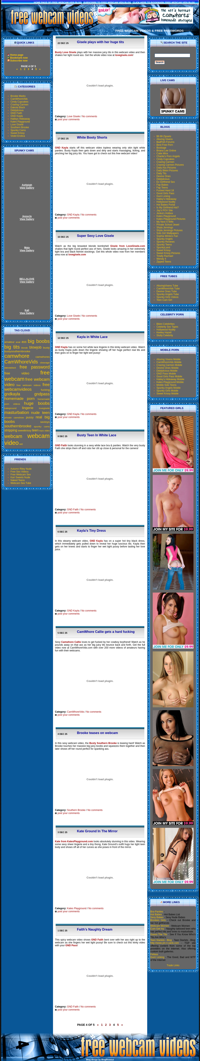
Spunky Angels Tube (168, 294)
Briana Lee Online (166, 150)
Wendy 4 (161, 258)
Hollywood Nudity (166, 201)
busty (46, 347)
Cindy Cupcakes (19, 101)
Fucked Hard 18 (165, 190)
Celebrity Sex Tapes (167, 326)
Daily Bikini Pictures (167, 170)
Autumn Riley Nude (21, 468)
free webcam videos (29, 385)
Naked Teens (18, 480)
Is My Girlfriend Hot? (168, 207)
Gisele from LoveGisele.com (127, 246)
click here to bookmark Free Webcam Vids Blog (164, 2)
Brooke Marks (18, 96)
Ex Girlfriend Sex (166, 181)
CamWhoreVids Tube (168, 288)
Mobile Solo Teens (167, 385)
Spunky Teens (164, 244)
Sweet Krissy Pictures (168, 253)
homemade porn (19, 398)
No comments (89, 116)
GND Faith (16, 113)
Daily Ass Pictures (166, 167)
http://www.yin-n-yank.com (164, 943)
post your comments (67, 119)
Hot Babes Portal (166, 204)
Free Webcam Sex (21, 474)
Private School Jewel (168, 224)
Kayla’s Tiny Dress (91, 530)
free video (16, 373)
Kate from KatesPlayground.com (74, 841)
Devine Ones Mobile (168, 367)
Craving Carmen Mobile (169, 365)
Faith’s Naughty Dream (95, 929)
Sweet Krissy (18, 133)
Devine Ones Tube (167, 291)
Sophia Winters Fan (167, 236)
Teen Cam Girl (164, 300)
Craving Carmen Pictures (170, 164)
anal (18, 342)
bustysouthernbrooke (17, 351)
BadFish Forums (166, 142)
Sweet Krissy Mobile (168, 393)
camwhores (42, 356)
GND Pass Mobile (166, 373)
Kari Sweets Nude (20, 477)
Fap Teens (162, 187)
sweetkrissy (24, 430)
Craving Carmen (19, 104)
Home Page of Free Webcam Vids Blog (58, 2)
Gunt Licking (163, 196)
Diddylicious (17, 110)
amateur (9, 341)
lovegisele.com (124, 55)
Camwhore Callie (71, 642)
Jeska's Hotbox (165, 213)
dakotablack (10, 367)
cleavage (45, 362)
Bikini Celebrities (166, 324)
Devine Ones (164, 176)
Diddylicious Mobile (167, 370)
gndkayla (12, 394)
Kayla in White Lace (92, 337)
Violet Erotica (18, 136)
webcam (13, 436)
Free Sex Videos (20, 471)
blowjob (35, 347)
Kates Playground (20, 121)
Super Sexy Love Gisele (95, 235)
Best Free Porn (165, 144)
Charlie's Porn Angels (168, 156)
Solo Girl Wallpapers (168, 233)
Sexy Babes (157, 917)
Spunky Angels (165, 238)
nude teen (40, 412)
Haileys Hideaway (20, 118)
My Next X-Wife (165, 221)
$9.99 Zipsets (164, 136)
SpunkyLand (163, 247)
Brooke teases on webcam (97, 733)
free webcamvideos (27, 387)
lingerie (27, 408)
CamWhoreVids (19, 98)
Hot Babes (156, 914)
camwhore (17, 356)
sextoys (45, 421)
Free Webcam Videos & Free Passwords (149, 30)
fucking (45, 389)
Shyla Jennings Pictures (170, 230)
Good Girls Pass (165, 193)
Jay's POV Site (165, 210)
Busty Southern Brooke (103, 743)
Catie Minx (162, 153)
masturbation (16, 412)
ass (24, 341)
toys (41, 430)
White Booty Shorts (92, 137)
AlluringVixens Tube (167, 285)
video (47, 430)
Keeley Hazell (164, 332)
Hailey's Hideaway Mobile (170, 379)
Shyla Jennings (165, 227)
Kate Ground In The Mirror (97, 831)
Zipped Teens (164, 261)
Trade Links (173, 965)
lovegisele (44, 408)
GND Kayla (17, 116)
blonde (24, 348)
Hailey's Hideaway (167, 199)
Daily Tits (162, 173)
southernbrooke (17, 426)
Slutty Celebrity (165, 335)
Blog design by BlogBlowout (100, 1060)
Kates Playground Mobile (170, 382)
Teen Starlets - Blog (161, 940)
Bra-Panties (156, 911)
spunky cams (42, 426)
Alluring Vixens (165, 139)
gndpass (42, 394)
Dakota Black (18, 107)
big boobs (39, 341)
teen (35, 430)
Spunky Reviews (166, 241)
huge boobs (37, 403)
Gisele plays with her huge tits (100, 42)
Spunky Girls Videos (168, 297)
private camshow (14, 417)
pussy (29, 417)
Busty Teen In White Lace (96, 435)
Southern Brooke (20, 127)
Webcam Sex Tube (21, 483)
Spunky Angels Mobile (169, 387)
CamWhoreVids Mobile (169, 362)
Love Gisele (17, 124)
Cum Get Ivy (157, 928)
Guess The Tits (158, 934)
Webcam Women (159, 925)
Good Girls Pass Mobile (169, 376)
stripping (10, 430)
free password (35, 367)
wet (21, 444)
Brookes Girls (158, 920)
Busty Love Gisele (65, 52)
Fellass (154, 954)
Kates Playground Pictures (171, 219)
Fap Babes (162, 184)
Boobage (161, 147)
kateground (10, 408)
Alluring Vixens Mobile (169, 359)
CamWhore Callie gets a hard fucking (106, 631)
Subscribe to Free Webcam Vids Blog (107, 2)
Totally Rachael (165, 256)
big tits (12, 347)
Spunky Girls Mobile (167, 390)
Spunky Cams (18, 130)
